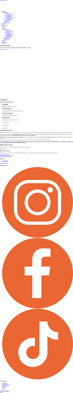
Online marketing (7, 20)
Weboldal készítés (7, 15)
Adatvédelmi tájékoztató (4, 163)
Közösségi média (7, 22)
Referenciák (4, 23)
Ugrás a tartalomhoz (3, 0)
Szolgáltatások (4, 12)
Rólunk (3, 11)
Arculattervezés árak (9, 14)
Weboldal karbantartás (8, 18)
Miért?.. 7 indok (9, 30)
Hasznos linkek (4, 25)
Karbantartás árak (9, 19)
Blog (3, 24)
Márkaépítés (6, 21)
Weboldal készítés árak (10, 17)
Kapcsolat (3, 26)
